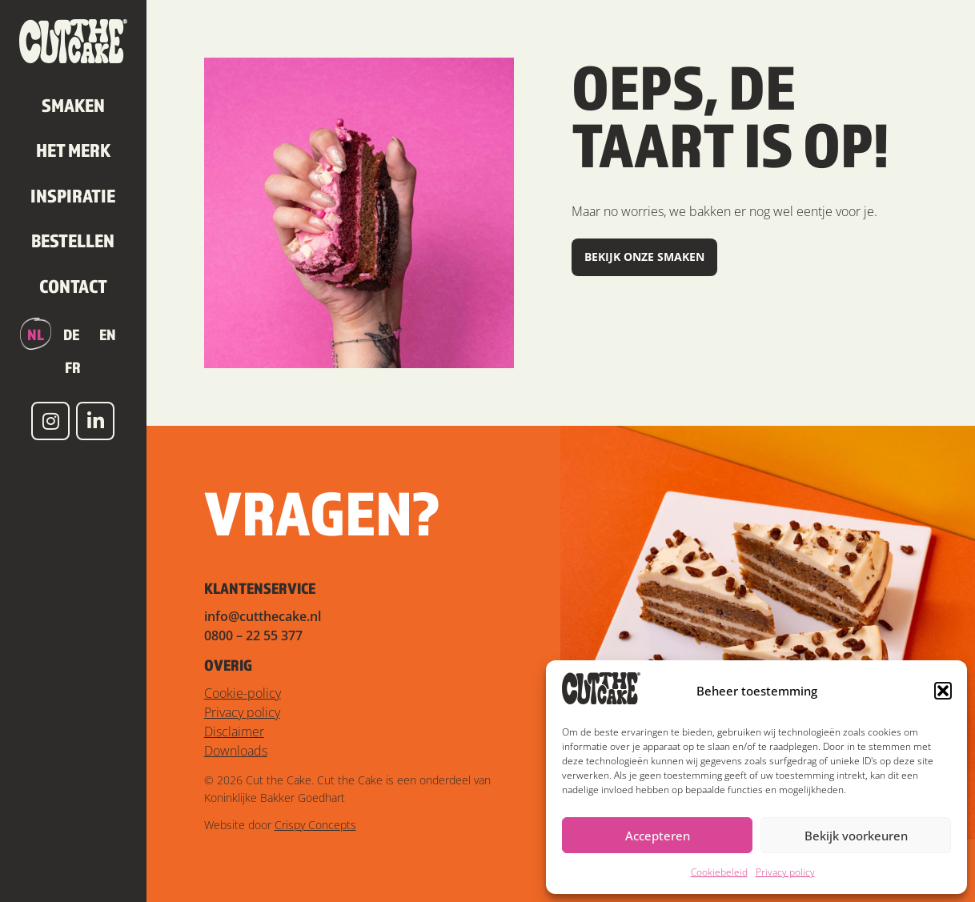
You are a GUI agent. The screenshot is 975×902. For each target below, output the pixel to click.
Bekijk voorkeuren (856, 836)
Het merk (73, 149)
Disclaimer (234, 731)
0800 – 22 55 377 (253, 635)
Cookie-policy (242, 693)
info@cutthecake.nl (262, 616)
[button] (943, 691)
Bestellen (72, 240)
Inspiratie (72, 195)
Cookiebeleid (719, 872)
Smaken (73, 105)
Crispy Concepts (315, 824)
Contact (73, 286)
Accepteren (657, 836)
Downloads (235, 751)
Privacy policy (785, 872)
